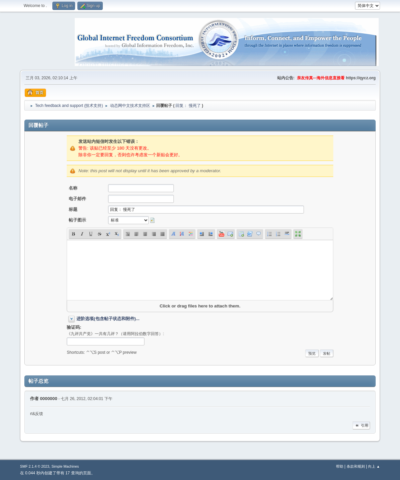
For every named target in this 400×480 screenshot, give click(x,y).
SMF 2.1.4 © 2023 (34, 466)
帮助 (339, 466)
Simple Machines (65, 466)
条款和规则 (356, 466)
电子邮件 (77, 198)
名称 (73, 188)
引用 (361, 425)
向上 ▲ (374, 466)
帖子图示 (77, 220)
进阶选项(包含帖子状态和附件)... (107, 318)
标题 (73, 209)
